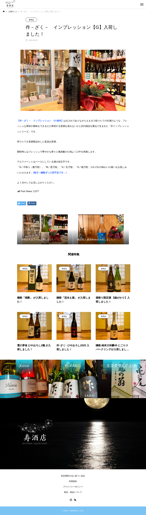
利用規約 (73, 481)
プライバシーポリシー (73, 487)
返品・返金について (73, 492)
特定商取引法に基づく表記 (73, 476)
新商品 (31, 20)
